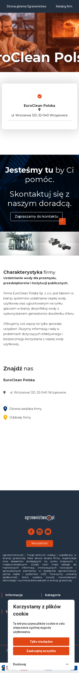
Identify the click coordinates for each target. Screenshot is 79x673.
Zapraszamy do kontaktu (36, 216)
